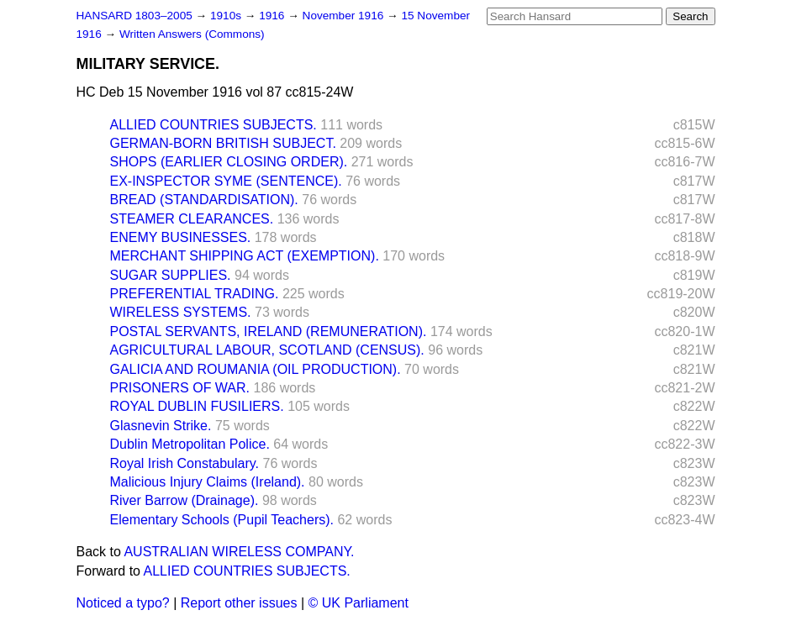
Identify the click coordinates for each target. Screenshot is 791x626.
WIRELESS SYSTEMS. (180, 312)
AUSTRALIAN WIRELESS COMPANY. (239, 551)
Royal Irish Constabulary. (185, 463)
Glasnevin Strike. (161, 425)
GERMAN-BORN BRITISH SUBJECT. (223, 143)
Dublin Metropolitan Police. (190, 444)
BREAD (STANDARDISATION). (204, 199)
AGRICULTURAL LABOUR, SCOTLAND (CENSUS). (267, 350)
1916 (273, 15)
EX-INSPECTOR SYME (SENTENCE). (226, 181)
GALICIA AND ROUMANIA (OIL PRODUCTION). (255, 369)
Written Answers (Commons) (192, 34)
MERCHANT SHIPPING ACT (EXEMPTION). (244, 256)
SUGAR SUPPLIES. (170, 275)
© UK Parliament (358, 603)
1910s (227, 15)
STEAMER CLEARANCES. (192, 219)
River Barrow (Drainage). (184, 500)
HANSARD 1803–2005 (134, 15)
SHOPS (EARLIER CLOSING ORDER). (229, 162)
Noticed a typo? (123, 603)
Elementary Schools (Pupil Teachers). (222, 520)
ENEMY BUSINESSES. (180, 237)
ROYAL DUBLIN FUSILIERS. (197, 406)
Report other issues (239, 603)
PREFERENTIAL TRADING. (194, 294)
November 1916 (345, 15)
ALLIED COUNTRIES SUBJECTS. (213, 125)
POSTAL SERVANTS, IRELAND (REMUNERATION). (268, 331)
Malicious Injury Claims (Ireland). (207, 482)
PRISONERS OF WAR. (180, 388)
